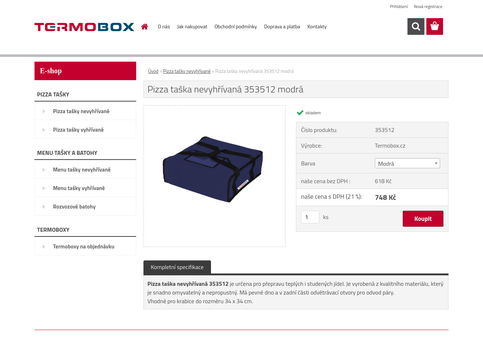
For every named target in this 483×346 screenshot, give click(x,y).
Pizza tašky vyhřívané (78, 129)
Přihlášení (399, 6)
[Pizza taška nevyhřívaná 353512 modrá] (214, 108)
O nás (164, 26)
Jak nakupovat (192, 26)
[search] (415, 26)
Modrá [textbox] (386, 163)
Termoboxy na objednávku (83, 246)
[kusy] (310, 217)
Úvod (153, 71)
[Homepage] (144, 26)
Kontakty (317, 26)
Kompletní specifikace (177, 267)
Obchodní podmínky (236, 26)
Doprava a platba (282, 26)
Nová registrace (428, 6)
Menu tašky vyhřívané (79, 188)
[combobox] (407, 163)
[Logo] (84, 27)
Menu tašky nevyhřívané (82, 169)
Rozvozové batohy (74, 206)
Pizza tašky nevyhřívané (81, 111)
